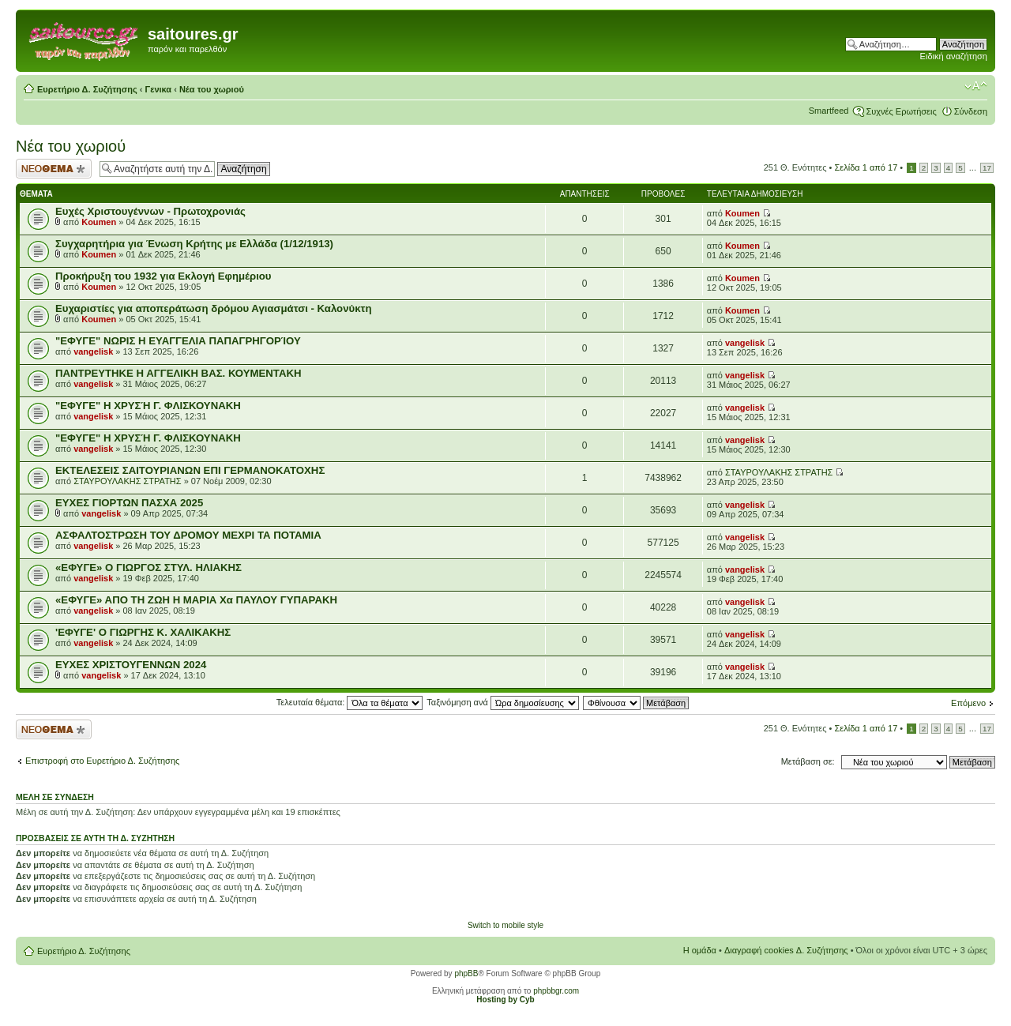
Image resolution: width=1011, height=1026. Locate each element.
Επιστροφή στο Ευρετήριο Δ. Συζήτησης (102, 760)
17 (987, 167)
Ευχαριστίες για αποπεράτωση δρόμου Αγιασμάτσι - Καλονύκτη (213, 308)
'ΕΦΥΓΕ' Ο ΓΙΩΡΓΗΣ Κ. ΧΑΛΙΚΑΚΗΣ (143, 632)
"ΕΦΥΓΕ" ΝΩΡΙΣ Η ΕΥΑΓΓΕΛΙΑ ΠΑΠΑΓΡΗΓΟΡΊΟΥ (178, 341)
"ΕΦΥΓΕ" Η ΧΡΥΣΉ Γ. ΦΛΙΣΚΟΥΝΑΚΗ (148, 406)
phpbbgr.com (556, 991)
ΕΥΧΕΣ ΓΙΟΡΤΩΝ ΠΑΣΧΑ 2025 (129, 503)
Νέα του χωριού (211, 89)
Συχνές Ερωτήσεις (901, 111)
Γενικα (158, 89)
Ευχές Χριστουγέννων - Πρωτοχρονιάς (150, 211)
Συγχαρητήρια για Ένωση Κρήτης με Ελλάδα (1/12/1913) (194, 244)
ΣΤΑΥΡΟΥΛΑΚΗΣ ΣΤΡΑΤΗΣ (127, 481)
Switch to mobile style (505, 925)
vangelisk (93, 351)
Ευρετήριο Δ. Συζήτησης (87, 89)
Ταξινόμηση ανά (503, 702)
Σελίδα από (866, 167)
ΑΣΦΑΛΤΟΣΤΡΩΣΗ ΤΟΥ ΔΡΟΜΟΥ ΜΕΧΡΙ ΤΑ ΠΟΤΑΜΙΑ (188, 535)
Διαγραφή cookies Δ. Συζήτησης (786, 950)
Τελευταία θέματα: (349, 702)
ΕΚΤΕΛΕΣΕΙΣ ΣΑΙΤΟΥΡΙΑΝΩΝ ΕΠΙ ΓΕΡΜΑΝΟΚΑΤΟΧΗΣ (190, 470)
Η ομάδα (699, 950)
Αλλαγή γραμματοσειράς (975, 86)
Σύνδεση (970, 111)
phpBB (466, 973)
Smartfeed (829, 110)
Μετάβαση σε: (808, 761)
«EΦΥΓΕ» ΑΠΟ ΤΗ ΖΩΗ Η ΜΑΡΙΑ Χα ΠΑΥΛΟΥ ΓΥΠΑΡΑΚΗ (196, 600)
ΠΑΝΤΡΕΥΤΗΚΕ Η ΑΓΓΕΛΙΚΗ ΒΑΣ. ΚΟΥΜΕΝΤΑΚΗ (178, 373)
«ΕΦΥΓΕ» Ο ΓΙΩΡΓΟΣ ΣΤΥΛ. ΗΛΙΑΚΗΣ (148, 567)
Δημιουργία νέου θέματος (54, 169)
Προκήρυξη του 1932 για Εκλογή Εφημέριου (163, 276)
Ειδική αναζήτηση (953, 56)
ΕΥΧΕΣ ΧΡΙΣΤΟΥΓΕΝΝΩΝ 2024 (130, 665)
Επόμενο (968, 703)
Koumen (98, 222)
